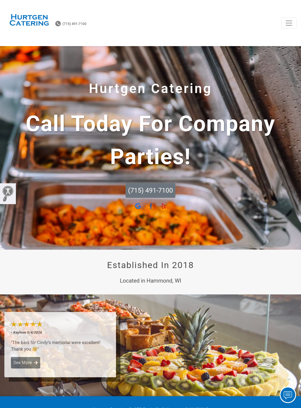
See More (25, 362)
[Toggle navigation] (289, 23)
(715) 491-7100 (70, 24)
